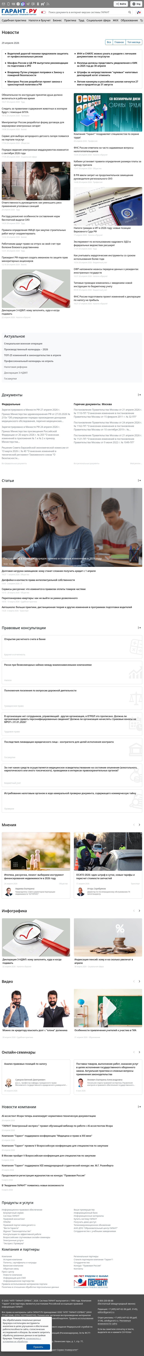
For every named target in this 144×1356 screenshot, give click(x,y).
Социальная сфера (99, 20)
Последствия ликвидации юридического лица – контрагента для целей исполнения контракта (59, 741)
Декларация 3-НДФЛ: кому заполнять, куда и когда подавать (31, 312)
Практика (70, 20)
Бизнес (57, 20)
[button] (138, 12)
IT (21, 583)
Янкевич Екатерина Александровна (104, 1079)
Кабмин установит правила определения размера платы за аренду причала (107, 163)
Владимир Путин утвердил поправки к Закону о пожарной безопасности (35, 74)
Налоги (8, 680)
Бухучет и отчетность (14, 654)
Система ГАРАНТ (11, 1215)
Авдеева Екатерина (24, 888)
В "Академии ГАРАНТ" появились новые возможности (33, 1185)
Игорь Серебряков (96, 888)
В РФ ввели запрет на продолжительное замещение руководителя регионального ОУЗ (103, 177)
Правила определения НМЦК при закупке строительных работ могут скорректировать (34, 231)
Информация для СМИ (14, 1277)
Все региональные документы (86, 463)
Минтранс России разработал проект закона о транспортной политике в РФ (34, 83)
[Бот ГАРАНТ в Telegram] (33, 4)
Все (109, 42)
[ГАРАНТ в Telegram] (28, 4)
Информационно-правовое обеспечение (22, 1209)
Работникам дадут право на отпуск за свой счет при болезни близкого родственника (31, 245)
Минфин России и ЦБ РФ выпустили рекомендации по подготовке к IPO (37, 64)
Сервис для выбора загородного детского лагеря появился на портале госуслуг (35, 137)
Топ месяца (133, 42)
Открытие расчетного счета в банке (25, 639)
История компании (12, 1259)
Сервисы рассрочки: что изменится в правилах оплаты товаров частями (44, 589)
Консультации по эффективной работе (22, 1234)
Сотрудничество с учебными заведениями (95, 1231)
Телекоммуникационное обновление (92, 1225)
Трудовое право (12, 731)
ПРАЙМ (7, 1222)
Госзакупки (10, 378)
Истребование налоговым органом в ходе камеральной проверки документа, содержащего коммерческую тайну (70, 793)
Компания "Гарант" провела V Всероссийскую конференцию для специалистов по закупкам (55, 1145)
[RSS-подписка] (48, 4)
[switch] (43, 12)
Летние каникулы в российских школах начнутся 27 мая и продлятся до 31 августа (107, 83)
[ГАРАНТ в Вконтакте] (13, 4)
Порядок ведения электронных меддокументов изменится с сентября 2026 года (35, 151)
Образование (129, 20)
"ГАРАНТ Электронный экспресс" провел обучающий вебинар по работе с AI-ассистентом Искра (57, 1125)
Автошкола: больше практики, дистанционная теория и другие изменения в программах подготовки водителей (67, 607)
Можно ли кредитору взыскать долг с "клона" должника (34, 1030)
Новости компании (12, 1274)
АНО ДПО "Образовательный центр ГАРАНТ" (96, 1228)
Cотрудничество (82, 1262)
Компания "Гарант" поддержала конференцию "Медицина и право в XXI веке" (47, 1135)
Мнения (9, 824)
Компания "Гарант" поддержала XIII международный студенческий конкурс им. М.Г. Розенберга (57, 1165)
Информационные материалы (89, 1215)
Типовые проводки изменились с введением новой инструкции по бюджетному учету (103, 284)
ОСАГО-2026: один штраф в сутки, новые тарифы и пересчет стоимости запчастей (105, 876)
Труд (81, 20)
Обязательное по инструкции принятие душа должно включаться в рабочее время (32, 96)
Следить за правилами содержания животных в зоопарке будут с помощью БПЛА (34, 110)
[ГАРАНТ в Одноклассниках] (38, 4)
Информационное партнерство (18, 1281)
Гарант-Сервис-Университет (63, 1349)
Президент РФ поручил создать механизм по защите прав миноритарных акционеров (35, 259)
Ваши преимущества (84, 1209)
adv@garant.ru (111, 1320)
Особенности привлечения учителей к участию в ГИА (105, 1030)
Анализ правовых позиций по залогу (25, 1063)
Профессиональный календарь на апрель (28, 361)
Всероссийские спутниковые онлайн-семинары (26, 1237)
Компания (7, 1256)
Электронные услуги (13, 1240)
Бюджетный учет (100, 262)
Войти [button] (121, 4)
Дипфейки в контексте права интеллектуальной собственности (38, 580)
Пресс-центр (8, 1271)
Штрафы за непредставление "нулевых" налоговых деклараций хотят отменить (107, 74)
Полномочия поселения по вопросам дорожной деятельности (40, 690)
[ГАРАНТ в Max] (23, 4)
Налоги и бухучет (40, 20)
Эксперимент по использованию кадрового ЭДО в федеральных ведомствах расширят (102, 243)
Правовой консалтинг (14, 1218)
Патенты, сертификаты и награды (20, 1262)
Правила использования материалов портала (24, 1284)
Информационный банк (86, 1212)
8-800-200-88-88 (105, 1300)
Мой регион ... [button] (136, 463)
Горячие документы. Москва (93, 404)
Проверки (25, 115)
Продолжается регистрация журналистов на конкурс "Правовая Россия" (43, 1175)
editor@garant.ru (106, 1312)
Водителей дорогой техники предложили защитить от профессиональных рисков (37, 55)
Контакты (78, 1268)
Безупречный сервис (13, 1212)
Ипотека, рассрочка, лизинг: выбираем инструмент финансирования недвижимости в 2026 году (34, 876)
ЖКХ (115, 20)
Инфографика (14, 910)
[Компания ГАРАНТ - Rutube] (43, 4)
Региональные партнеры (86, 1256)
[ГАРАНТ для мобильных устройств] (8, 4)
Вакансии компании (13, 1265)
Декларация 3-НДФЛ (16, 372)
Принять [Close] (38, 1347)
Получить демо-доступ (85, 1222)
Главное (119, 42)
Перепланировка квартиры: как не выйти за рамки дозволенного (40, 598)
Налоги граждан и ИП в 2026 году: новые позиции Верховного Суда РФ (102, 229)
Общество (25, 143)
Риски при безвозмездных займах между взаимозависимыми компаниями (48, 664)
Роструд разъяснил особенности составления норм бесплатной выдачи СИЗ (31, 218)
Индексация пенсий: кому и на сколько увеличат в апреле (103, 961)
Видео (7, 981)
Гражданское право (14, 705)
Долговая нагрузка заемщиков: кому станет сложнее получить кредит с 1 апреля (49, 571)
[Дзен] (18, 3)
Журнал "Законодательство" (17, 1231)
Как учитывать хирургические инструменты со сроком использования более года (104, 257)
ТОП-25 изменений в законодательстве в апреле (32, 355)
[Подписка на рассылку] (3, 4)
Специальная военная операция (23, 343)
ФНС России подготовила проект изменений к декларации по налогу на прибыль (107, 298)
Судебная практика (14, 20)
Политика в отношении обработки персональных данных (30, 1287)
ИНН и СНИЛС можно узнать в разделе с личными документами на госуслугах (106, 55)
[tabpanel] (72, 67)
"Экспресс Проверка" (13, 1243)
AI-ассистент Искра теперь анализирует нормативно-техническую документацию (49, 1116)
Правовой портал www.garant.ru (19, 1225)
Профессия (92, 141)
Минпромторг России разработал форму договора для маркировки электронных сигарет (33, 124)
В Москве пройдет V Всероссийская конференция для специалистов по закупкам (49, 1155)
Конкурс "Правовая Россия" (87, 1265)
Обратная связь (11, 1268)
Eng (136, 4)
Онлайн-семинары (18, 1052)
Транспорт (24, 610)
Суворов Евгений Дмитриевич (30, 1079)
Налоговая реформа (15, 367)
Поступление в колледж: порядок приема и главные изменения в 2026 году (52, 558)
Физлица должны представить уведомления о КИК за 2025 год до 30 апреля (107, 64)
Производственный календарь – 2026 (26, 349)
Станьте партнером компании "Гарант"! (93, 1259)
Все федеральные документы (14, 463)
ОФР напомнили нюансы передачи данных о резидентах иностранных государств (106, 271)
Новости (10, 32)
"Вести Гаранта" (11, 1228)
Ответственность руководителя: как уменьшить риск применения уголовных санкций (32, 204)
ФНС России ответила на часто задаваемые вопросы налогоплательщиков (103, 149)
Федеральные (11, 404)
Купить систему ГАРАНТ (85, 1218)
